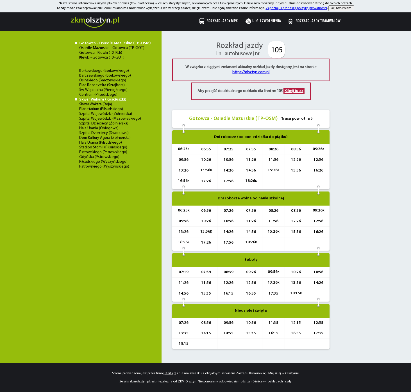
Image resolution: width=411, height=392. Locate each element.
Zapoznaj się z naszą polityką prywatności (296, 8)
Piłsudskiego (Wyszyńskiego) (103, 162)
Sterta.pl (170, 373)
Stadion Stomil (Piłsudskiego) (103, 147)
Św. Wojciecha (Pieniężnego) (103, 90)
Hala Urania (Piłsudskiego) (100, 143)
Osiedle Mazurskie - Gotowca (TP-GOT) (111, 48)
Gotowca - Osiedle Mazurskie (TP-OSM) (115, 43)
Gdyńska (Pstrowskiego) (99, 157)
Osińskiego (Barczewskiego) (102, 80)
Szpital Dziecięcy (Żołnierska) (103, 123)
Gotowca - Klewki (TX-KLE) (100, 53)
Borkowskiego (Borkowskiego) (104, 71)
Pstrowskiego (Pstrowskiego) (103, 152)
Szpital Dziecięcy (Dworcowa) (104, 133)
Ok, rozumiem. (341, 8)
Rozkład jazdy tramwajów (318, 21)
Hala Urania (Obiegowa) (99, 128)
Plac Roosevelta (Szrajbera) (102, 85)
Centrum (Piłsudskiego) (98, 95)
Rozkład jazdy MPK (222, 21)
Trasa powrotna (295, 119)
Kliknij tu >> (294, 91)
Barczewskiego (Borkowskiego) (105, 76)
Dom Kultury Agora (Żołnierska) (105, 138)
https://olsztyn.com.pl (250, 72)
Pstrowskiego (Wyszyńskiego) (104, 166)
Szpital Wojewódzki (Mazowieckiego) (110, 119)
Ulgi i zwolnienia (266, 21)
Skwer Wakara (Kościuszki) (102, 99)
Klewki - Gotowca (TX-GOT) (101, 57)
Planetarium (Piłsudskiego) (101, 109)
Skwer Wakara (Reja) (95, 104)
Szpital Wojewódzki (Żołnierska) (105, 114)
